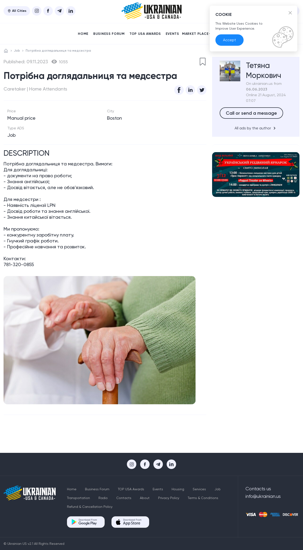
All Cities (16, 11)
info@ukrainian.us (263, 496)
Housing (178, 489)
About (145, 498)
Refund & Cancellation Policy (89, 507)
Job (17, 51)
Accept (229, 40)
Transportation (78, 498)
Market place (196, 34)
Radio (103, 498)
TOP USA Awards (145, 34)
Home (83, 34)
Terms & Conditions (203, 498)
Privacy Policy (168, 498)
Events (172, 34)
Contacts (123, 498)
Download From (88, 521)
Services (199, 489)
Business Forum (109, 34)
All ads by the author (256, 128)
